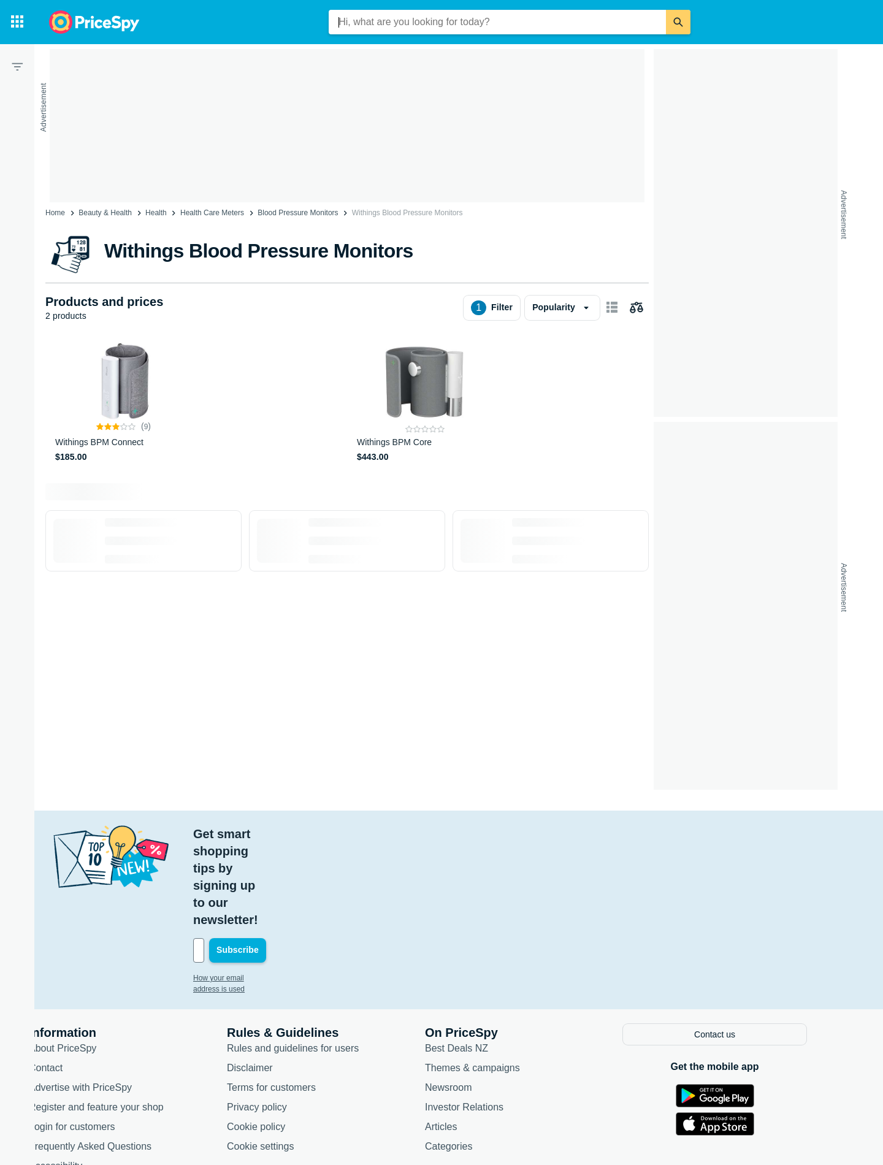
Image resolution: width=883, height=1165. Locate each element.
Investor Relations (488, 1020)
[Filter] (17, 66)
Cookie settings (284, 1059)
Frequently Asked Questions (114, 1059)
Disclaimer (274, 981)
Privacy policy (281, 1020)
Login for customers (96, 1039)
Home (55, 212)
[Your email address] (300, 864)
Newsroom (472, 1000)
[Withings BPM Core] (425, 402)
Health (156, 212)
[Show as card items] (612, 308)
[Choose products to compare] (636, 308)
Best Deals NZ (480, 961)
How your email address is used (269, 892)
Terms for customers (295, 1000)
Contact (69, 981)
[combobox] (497, 22)
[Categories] (17, 22)
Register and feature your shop (120, 1020)
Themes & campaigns (496, 981)
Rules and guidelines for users (317, 961)
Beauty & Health (105, 212)
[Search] (678, 22)
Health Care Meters (212, 212)
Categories (472, 1059)
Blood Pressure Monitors (298, 212)
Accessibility (79, 1079)
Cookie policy (280, 1039)
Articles (465, 1039)
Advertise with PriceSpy (104, 1000)
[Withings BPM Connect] (123, 402)
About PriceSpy (86, 961)
